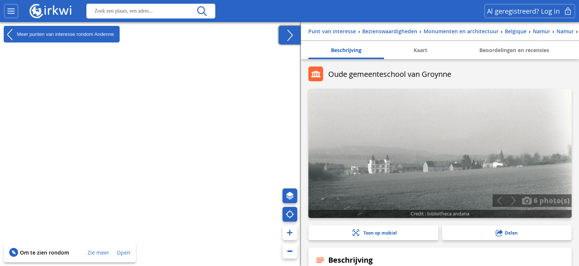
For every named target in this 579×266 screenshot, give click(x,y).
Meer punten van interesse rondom (59, 34)
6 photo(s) (546, 200)
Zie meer (98, 252)
